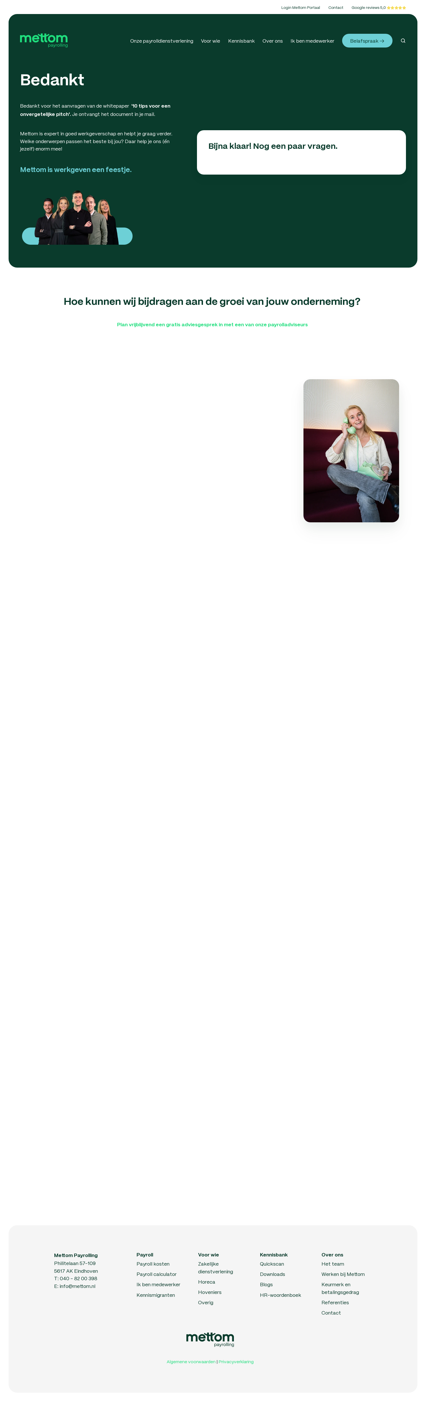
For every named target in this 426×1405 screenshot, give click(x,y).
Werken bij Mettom (343, 1274)
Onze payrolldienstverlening (161, 41)
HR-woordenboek (280, 1295)
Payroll (145, 1255)
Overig (205, 1302)
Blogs (266, 1284)
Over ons (273, 41)
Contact (335, 7)
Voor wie (210, 41)
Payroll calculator (157, 1274)
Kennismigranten (156, 1295)
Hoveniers (210, 1292)
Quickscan (272, 1264)
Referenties (335, 1302)
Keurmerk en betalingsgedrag (340, 1288)
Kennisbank (241, 41)
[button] (403, 41)
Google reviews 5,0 (369, 7)
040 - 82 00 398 (78, 1278)
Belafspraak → (367, 41)
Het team (333, 1264)
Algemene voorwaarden (191, 1361)
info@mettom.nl (77, 1286)
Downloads (272, 1274)
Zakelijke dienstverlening (215, 1267)
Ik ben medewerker (312, 41)
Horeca (206, 1282)
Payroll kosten (153, 1264)
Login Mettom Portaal (300, 7)
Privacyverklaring (236, 1361)
